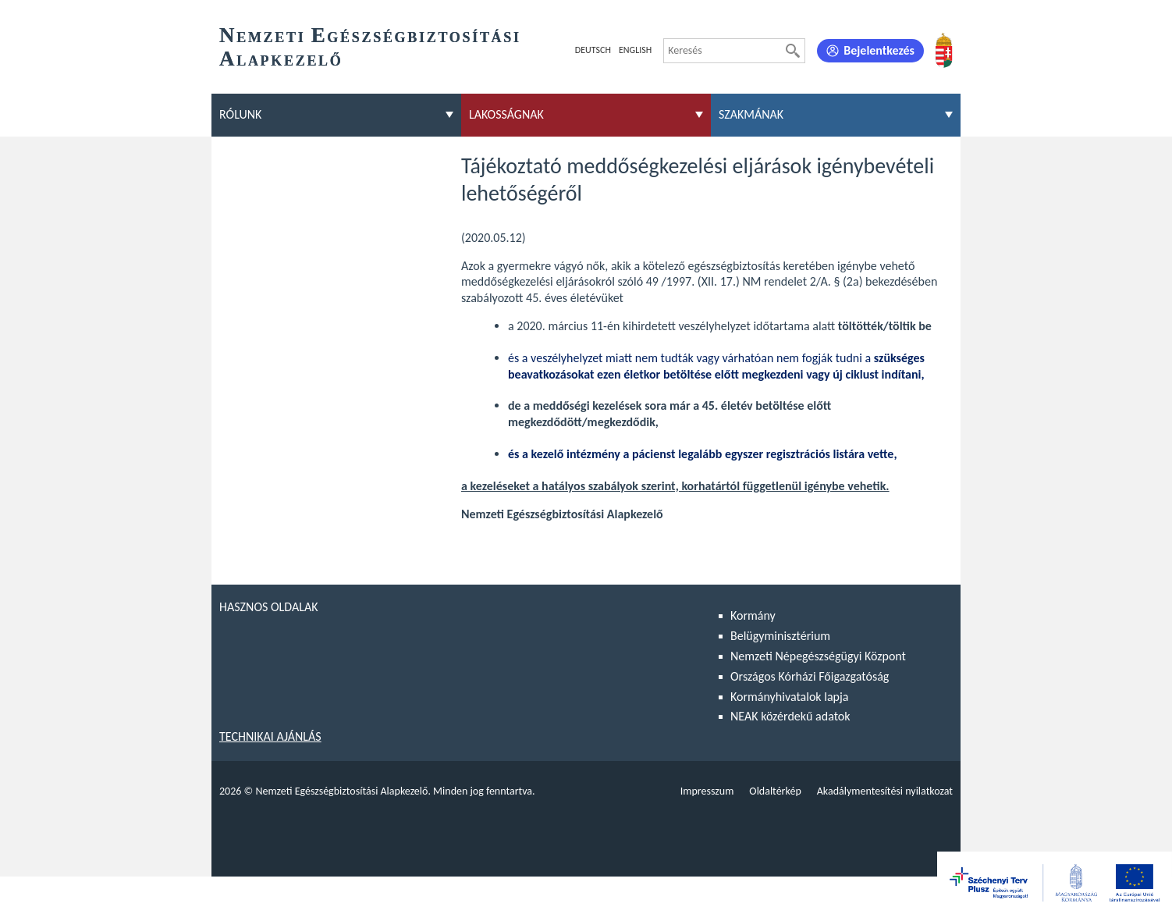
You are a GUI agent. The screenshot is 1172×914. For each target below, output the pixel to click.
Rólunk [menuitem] (240, 114)
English (635, 49)
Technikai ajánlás (270, 736)
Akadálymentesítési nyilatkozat (885, 791)
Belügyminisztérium (780, 635)
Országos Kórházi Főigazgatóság (809, 676)
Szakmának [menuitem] (751, 114)
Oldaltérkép (775, 791)
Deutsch (593, 49)
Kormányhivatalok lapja (789, 696)
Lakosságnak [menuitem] (506, 114)
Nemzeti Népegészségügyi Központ (818, 656)
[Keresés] (792, 50)
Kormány (753, 615)
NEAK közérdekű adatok (790, 716)
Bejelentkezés (879, 50)
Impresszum (707, 791)
